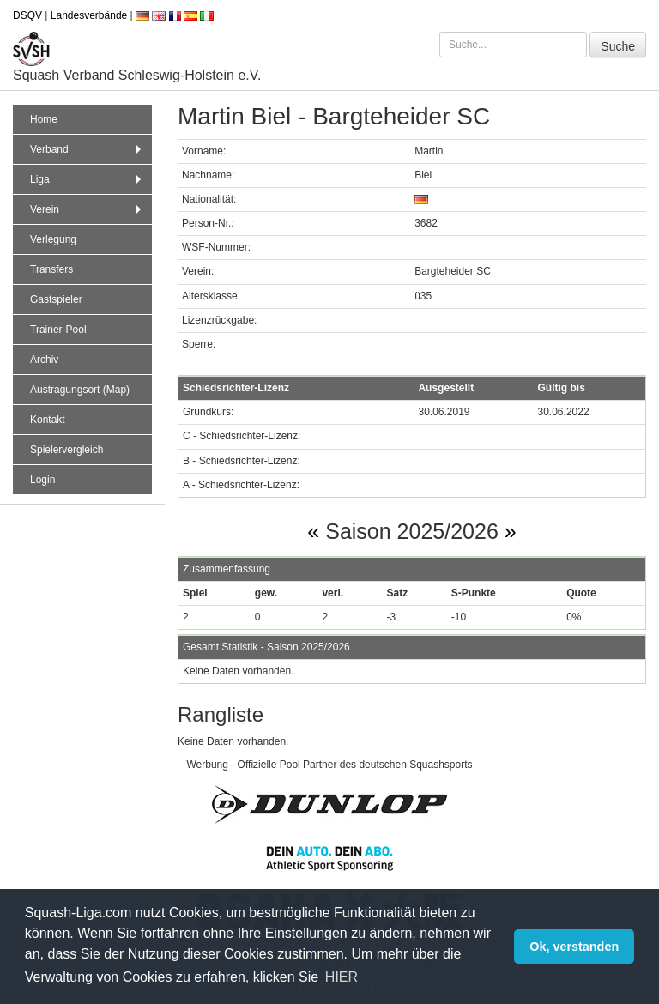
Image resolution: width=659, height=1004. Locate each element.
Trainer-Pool (58, 330)
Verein (87, 209)
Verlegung (53, 239)
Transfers (51, 269)
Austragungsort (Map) (80, 390)
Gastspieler (56, 299)
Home (43, 119)
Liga (87, 179)
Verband (87, 149)
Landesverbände (89, 15)
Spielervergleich (66, 450)
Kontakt (47, 420)
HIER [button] (341, 977)
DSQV (27, 15)
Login (42, 480)
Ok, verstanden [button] (574, 946)
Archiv (44, 360)
